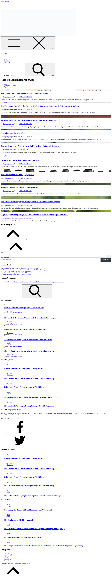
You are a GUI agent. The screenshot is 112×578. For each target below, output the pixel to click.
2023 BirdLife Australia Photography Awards (20, 160)
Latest (5, 55)
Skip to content (5, 1)
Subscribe (106, 259)
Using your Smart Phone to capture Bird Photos (24, 329)
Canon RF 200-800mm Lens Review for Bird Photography (16, 271)
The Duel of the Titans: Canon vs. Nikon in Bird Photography (30, 318)
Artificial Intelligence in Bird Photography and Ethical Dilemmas (28, 120)
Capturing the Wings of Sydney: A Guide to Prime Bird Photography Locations (34, 214)
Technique (7, 61)
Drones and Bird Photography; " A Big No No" (24, 308)
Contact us (7, 62)
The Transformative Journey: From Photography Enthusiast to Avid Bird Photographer (24, 269)
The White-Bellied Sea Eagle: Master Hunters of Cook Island (17, 274)
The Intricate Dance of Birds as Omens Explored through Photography (34, 529)
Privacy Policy (26, 563)
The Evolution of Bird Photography (19, 520)
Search (3, 253)
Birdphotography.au (8, 97)
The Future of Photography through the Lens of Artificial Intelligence (30, 202)
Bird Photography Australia (8, 4)
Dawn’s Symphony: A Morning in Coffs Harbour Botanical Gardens (30, 146)
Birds (5, 102)
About (5, 53)
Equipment (7, 58)
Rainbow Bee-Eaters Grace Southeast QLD (19, 187)
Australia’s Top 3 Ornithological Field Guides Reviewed (24, 93)
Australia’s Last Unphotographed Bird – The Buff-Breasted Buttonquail (20, 273)
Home (5, 52)
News (5, 56)
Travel (5, 59)
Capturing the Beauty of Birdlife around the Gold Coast (28, 339)
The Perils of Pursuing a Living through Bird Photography (29, 351)
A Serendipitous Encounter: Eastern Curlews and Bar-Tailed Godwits (19, 268)
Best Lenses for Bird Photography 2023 (17, 175)
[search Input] (17, 75)
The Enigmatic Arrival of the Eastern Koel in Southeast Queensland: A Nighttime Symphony (40, 106)
